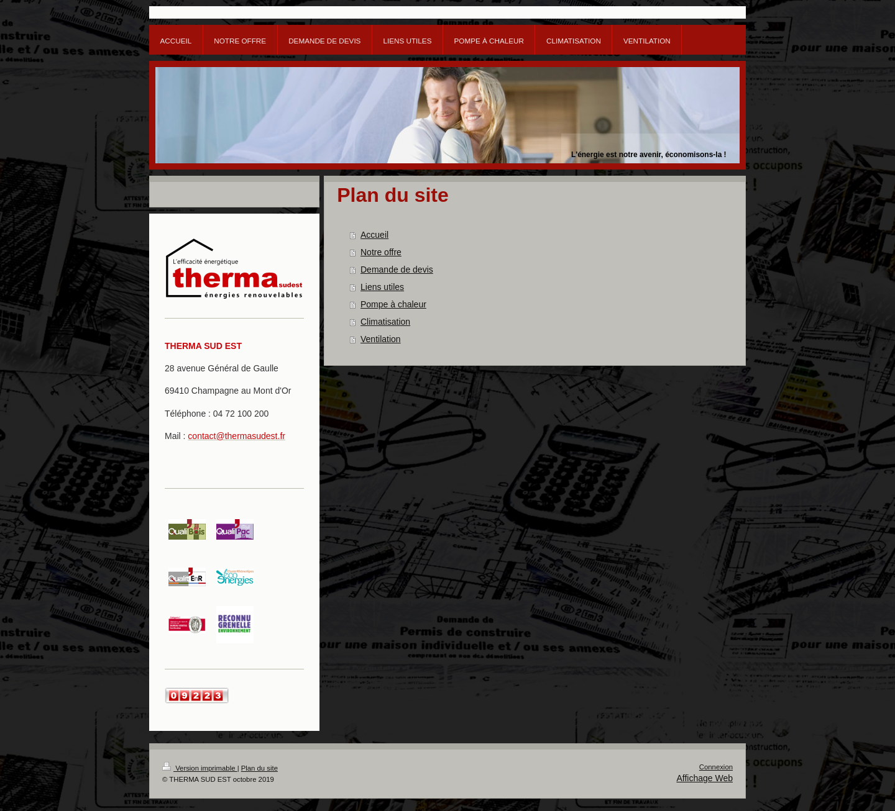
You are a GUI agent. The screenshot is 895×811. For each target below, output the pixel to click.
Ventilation (380, 339)
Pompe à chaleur (393, 304)
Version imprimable (199, 768)
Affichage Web (704, 778)
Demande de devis (396, 269)
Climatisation (385, 322)
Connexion (716, 767)
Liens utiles (382, 287)
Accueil (374, 235)
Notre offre (381, 252)
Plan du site (259, 768)
